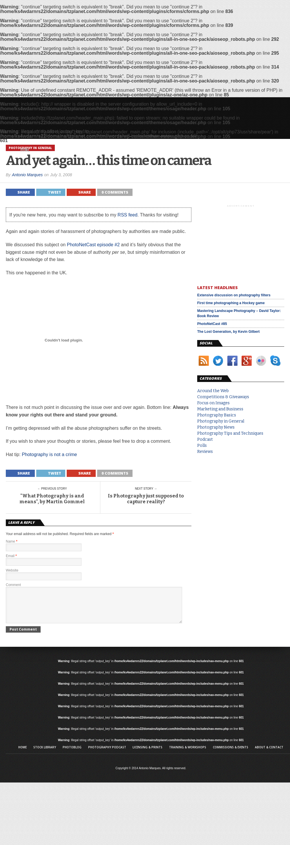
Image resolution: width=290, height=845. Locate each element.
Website (12, 570)
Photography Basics (216, 415)
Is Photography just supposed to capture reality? (146, 498)
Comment (13, 585)
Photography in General (220, 421)
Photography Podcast (107, 754)
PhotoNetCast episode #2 (93, 244)
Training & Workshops (187, 754)
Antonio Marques (27, 174)
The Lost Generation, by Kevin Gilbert (228, 332)
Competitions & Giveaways (223, 396)
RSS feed (127, 214)
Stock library (44, 754)
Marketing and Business (220, 409)
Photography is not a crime (49, 454)
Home (24, 149)
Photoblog (72, 754)
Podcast (205, 439)
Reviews (205, 451)
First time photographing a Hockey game (231, 303)
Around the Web (213, 390)
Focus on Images (213, 403)
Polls (202, 445)
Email (11, 556)
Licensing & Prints (147, 754)
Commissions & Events (230, 754)
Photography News (216, 427)
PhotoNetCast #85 (212, 324)
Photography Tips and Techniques (230, 433)
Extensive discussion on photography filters (234, 295)
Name (11, 541)
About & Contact (269, 754)
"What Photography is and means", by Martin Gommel (52, 498)
